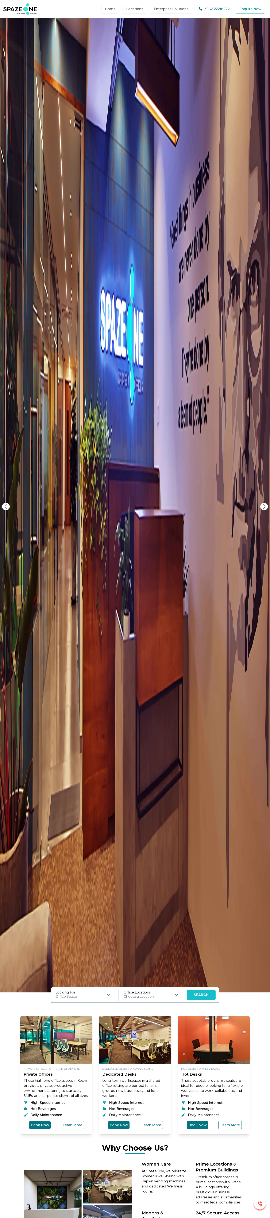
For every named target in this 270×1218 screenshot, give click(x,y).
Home (110, 9)
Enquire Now (250, 9)
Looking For (65, 992)
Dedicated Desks (119, 1074)
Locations (134, 9)
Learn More (72, 1125)
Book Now (40, 1125)
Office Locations (137, 992)
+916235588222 (214, 9)
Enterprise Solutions (171, 9)
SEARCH (201, 995)
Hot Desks (191, 1074)
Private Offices (38, 1074)
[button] (264, 506)
